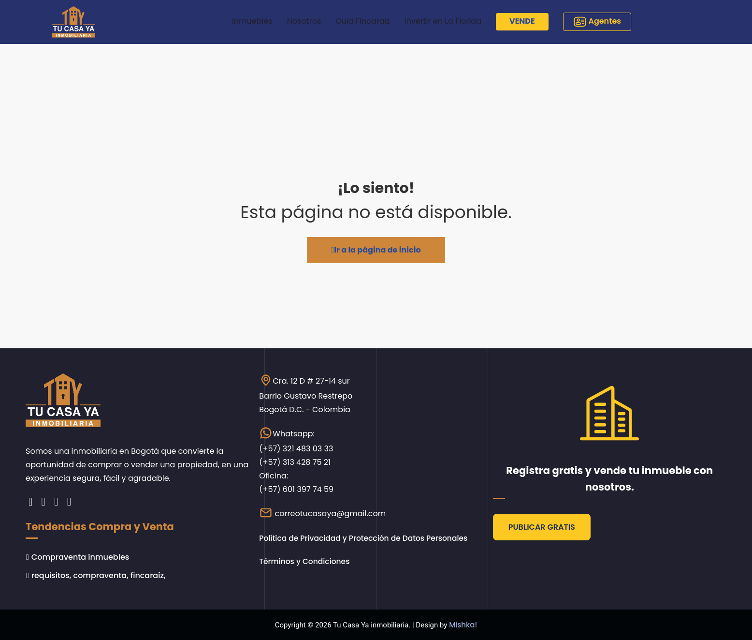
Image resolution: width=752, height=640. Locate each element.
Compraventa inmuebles (80, 556)
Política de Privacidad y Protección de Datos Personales (367, 538)
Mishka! (463, 624)
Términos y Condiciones (306, 561)
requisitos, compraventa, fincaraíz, (98, 574)
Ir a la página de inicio (375, 249)
